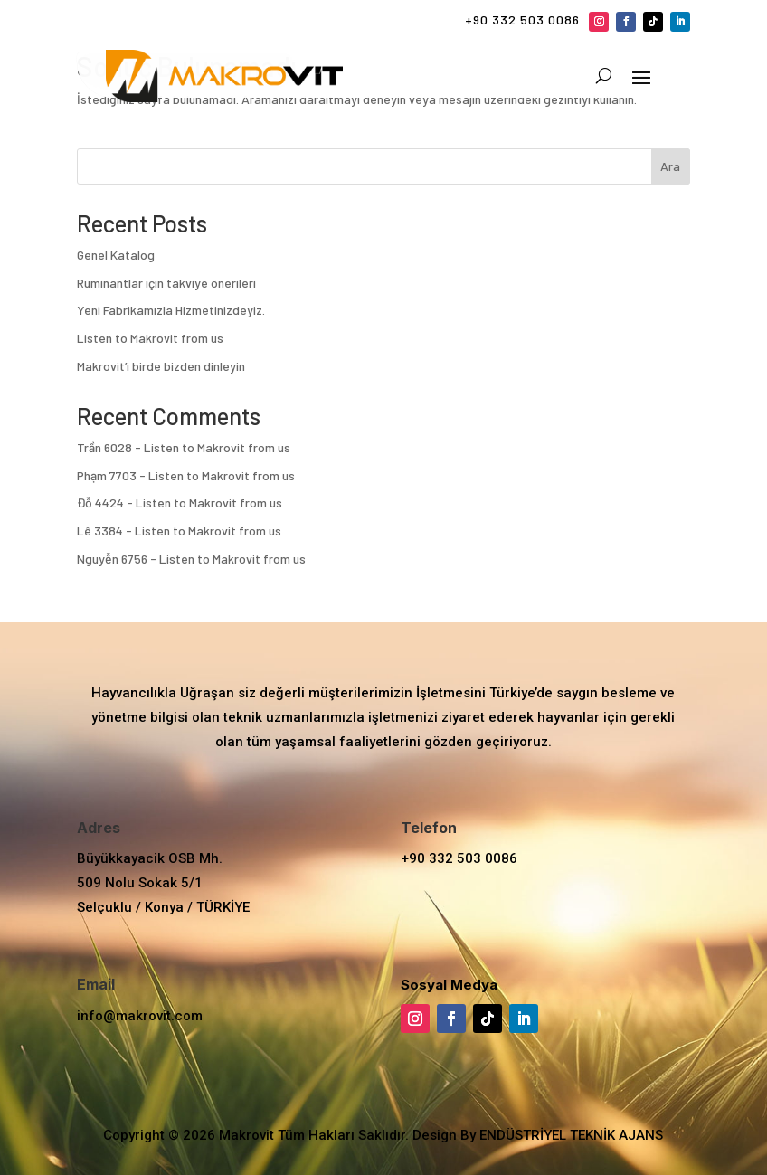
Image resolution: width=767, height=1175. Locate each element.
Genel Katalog (116, 254)
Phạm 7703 (107, 475)
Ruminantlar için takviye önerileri (166, 282)
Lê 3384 (100, 530)
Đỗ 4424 (100, 502)
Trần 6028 (104, 447)
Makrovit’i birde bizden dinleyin (161, 366)
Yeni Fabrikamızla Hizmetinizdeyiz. (171, 309)
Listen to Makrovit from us (150, 338)
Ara (670, 166)
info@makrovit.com (140, 1016)
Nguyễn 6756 (112, 558)
